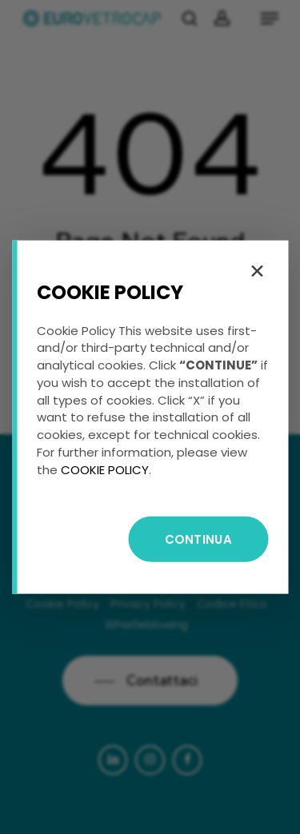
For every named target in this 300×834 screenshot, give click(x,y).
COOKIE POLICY (105, 469)
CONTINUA (198, 539)
